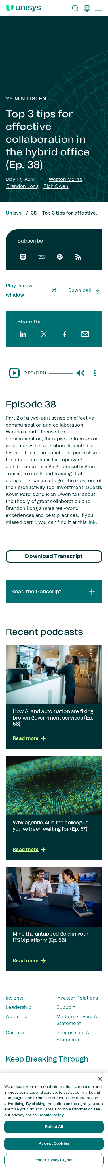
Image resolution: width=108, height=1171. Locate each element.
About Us (16, 1016)
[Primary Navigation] (98, 8)
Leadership (18, 1007)
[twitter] (44, 334)
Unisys (14, 213)
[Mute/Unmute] (80, 373)
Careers (15, 1033)
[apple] (23, 257)
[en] (87, 8)
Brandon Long (22, 186)
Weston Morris (65, 179)
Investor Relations (77, 998)
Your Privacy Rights (54, 1160)
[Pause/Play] (14, 373)
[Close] (100, 1079)
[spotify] (60, 257)
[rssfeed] (78, 257)
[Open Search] (75, 8)
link (92, 522)
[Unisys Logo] (23, 8)
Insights (15, 998)
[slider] (61, 373)
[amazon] (41, 257)
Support (65, 1007)
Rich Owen (56, 186)
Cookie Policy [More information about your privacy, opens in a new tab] (51, 1115)
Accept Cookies (54, 1144)
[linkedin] (23, 334)
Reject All (54, 1127)
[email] (85, 334)
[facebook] (64, 334)
